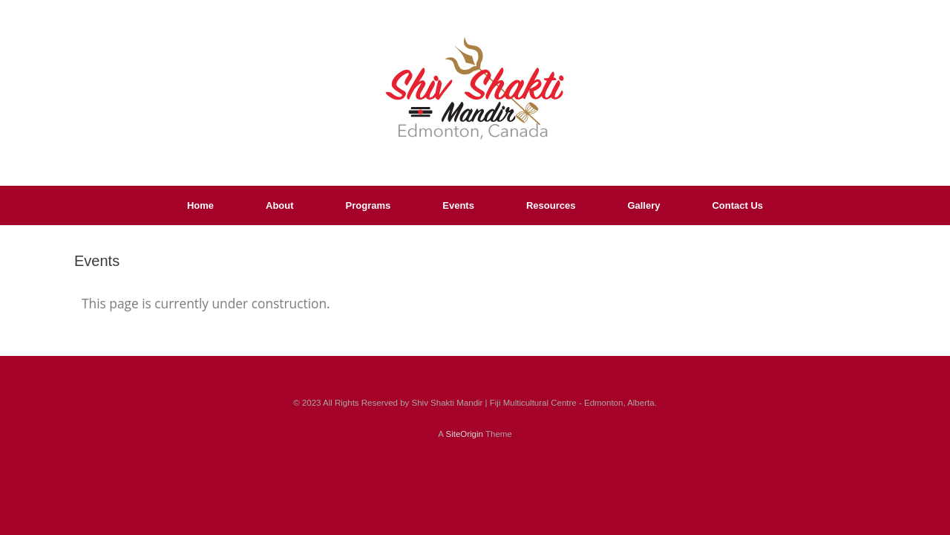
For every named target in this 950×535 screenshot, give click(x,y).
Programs (368, 205)
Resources (550, 205)
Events (458, 205)
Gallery (643, 205)
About (280, 205)
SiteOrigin (464, 433)
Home (200, 205)
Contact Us (737, 205)
